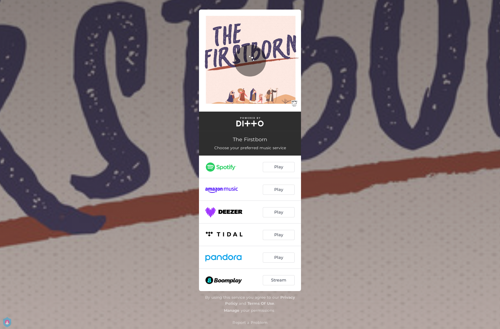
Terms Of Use (260, 303)
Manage (231, 310)
